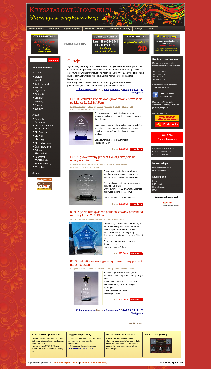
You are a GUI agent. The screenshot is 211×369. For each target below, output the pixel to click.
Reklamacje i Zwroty (119, 28)
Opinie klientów (72, 28)
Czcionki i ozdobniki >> (161, 151)
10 (136, 89)
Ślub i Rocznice (43, 146)
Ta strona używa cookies (66, 362)
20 (142, 89)
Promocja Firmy (43, 163)
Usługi (35, 173)
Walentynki (40, 167)
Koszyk (138, 28)
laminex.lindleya (164, 87)
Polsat (154, 181)
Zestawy (39, 108)
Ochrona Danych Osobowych (95, 362)
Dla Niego (40, 139)
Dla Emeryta (41, 132)
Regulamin (53, 28)
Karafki (38, 80)
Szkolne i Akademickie (41, 152)
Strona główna (36, 28)
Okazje (35, 114)
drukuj (139, 323)
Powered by (171, 362)
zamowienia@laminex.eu (167, 85)
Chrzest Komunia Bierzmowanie (44, 127)
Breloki (38, 76)
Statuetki (39, 94)
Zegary (38, 105)
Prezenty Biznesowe (40, 120)
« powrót (131, 323)
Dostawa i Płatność (95, 28)
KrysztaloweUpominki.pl (39, 362)
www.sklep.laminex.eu (161, 171)
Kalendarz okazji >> (160, 155)
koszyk (169, 203)
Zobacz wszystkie (86, 89)
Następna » (137, 92)
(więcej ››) (41, 343)
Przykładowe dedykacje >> (162, 148)
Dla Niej (39, 136)
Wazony (39, 101)
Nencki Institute (158, 187)
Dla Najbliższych (43, 143)
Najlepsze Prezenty (42, 67)
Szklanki (39, 98)
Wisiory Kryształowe (41, 89)
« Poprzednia (111, 89)
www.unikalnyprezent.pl (161, 167)
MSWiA (155, 190)
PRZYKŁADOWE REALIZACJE (81, 349)
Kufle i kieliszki (42, 84)
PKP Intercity (157, 184)
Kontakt (151, 28)
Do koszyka (134, 149)
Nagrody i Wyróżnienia (41, 158)
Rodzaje (36, 72)
